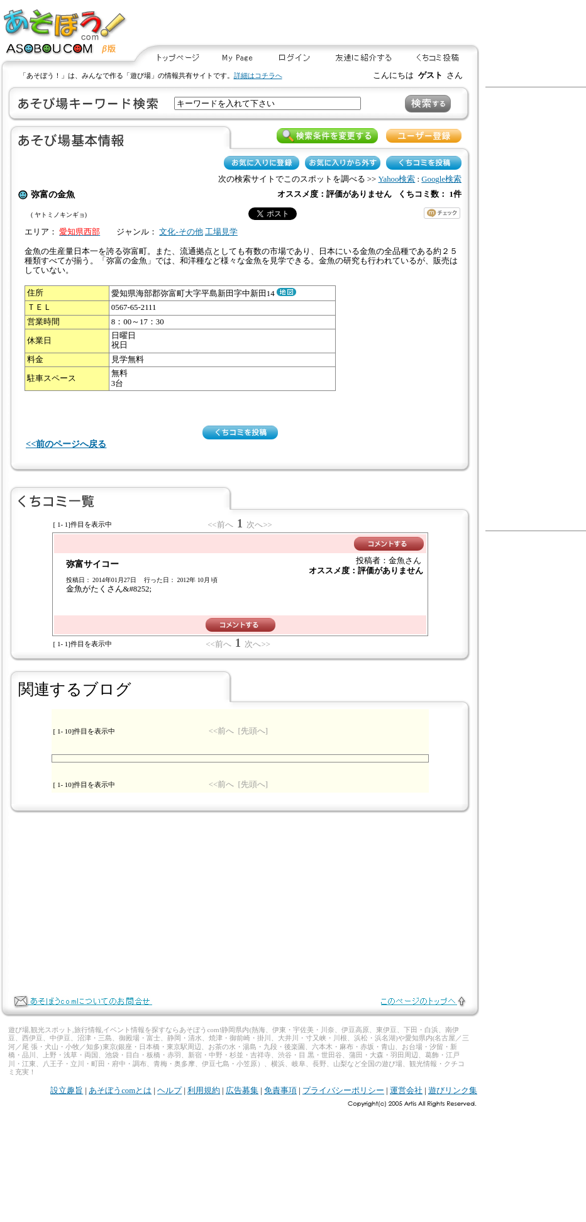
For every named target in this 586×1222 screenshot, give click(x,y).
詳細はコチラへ (258, 75)
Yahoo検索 (397, 179)
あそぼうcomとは (120, 1090)
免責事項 (280, 1090)
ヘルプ (169, 1090)
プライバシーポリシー (343, 1090)
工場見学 (221, 232)
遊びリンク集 (452, 1090)
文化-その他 (180, 232)
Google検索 (441, 179)
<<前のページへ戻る (66, 444)
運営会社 (406, 1090)
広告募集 (242, 1090)
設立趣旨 (66, 1090)
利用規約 (203, 1090)
